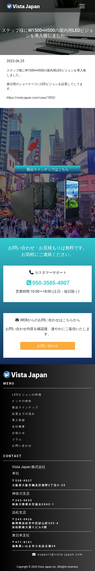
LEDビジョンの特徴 (27, 394)
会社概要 (18, 426)
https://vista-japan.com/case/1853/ (31, 97)
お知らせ (18, 432)
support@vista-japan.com (57, 554)
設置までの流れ (23, 413)
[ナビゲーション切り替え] (82, 6)
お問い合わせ (47, 346)
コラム (17, 439)
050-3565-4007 (47, 283)
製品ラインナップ (25, 407)
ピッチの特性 (22, 401)
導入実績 (18, 420)
